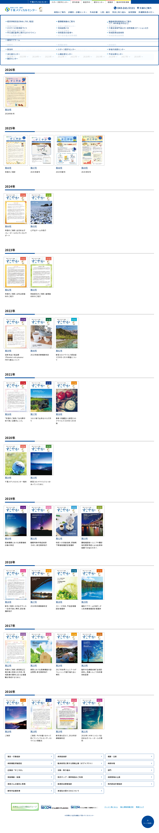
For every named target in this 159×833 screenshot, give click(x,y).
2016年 (137, 56)
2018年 (112, 56)
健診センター (99, 2)
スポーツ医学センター (60, 2)
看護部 (110, 2)
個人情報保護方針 (127, 812)
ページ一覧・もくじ (111, 812)
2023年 (48, 56)
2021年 (73, 56)
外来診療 (94, 12)
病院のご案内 (60, 12)
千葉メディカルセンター (39, 2)
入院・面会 (105, 12)
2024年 (35, 56)
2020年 (86, 56)
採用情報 (132, 12)
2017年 (124, 56)
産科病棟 (75, 2)
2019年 (99, 56)
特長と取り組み (119, 12)
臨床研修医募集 (123, 2)
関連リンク (140, 812)
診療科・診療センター (77, 12)
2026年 (10, 56)
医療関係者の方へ (146, 12)
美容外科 (86, 2)
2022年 (61, 56)
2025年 (23, 56)
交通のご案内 (144, 8)
